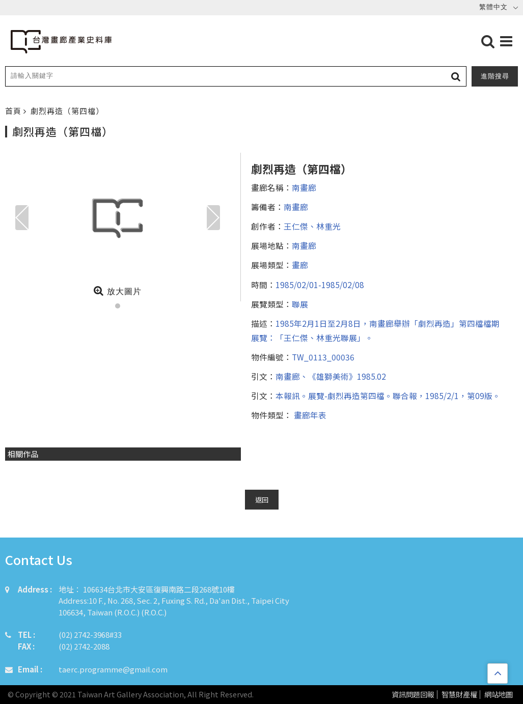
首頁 (14, 110)
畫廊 (300, 264)
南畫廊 (304, 187)
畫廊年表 (309, 414)
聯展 (300, 303)
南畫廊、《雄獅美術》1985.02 (331, 376)
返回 (261, 499)
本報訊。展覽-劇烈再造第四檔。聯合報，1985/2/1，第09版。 (388, 395)
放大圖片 (117, 291)
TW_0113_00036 (323, 356)
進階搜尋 (495, 76)
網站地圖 (498, 694)
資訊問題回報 (413, 694)
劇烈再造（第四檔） (67, 110)
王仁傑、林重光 (312, 226)
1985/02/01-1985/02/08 (320, 284)
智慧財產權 (459, 694)
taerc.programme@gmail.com (113, 669)
